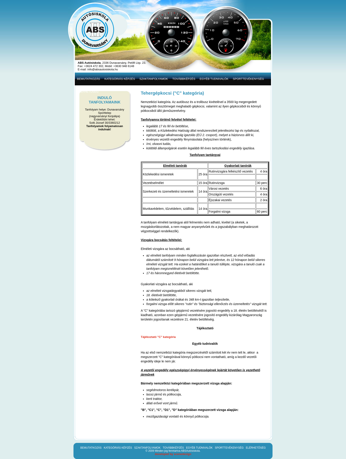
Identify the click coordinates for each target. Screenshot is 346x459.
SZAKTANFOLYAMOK (147, 447)
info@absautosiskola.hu (102, 69)
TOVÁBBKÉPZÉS (173, 447)
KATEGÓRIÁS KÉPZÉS (118, 447)
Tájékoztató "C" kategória (158, 337)
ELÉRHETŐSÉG (256, 447)
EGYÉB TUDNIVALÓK (199, 447)
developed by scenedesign (173, 454)
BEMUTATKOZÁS (91, 447)
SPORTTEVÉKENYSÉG (229, 447)
